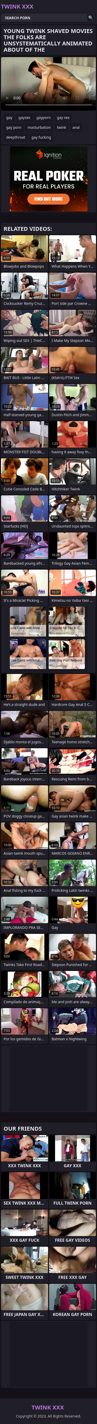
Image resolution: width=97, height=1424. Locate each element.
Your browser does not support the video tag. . (48, 84)
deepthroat (15, 137)
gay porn (13, 127)
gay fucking (41, 137)
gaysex (24, 117)
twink (61, 127)
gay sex (63, 117)
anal (76, 127)
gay (9, 117)
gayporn (43, 117)
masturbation (39, 127)
